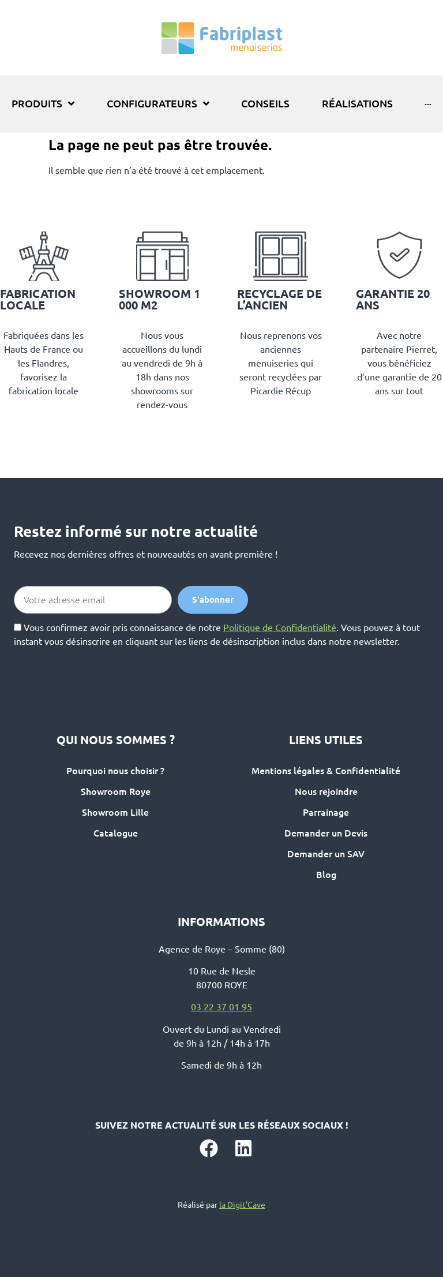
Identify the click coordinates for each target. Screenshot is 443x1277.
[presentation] (101, 670)
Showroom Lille (115, 812)
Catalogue (115, 833)
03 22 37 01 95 (221, 1007)
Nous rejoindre (326, 791)
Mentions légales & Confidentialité (325, 771)
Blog (326, 874)
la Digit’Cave (242, 1204)
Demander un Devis (325, 833)
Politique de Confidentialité (279, 627)
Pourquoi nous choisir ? (115, 771)
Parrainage (326, 812)
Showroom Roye (116, 791)
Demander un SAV (326, 854)
